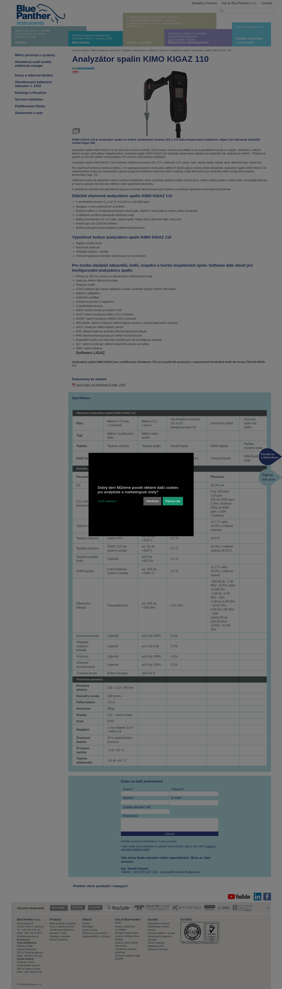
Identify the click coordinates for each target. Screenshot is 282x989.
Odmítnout (152, 501)
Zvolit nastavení (107, 501)
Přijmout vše (172, 501)
